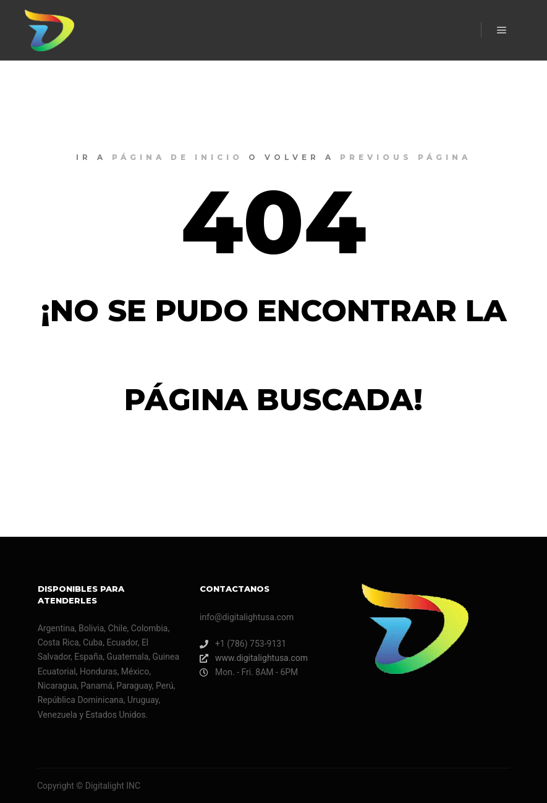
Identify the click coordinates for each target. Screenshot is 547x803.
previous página (405, 157)
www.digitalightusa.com (254, 658)
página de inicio (177, 157)
